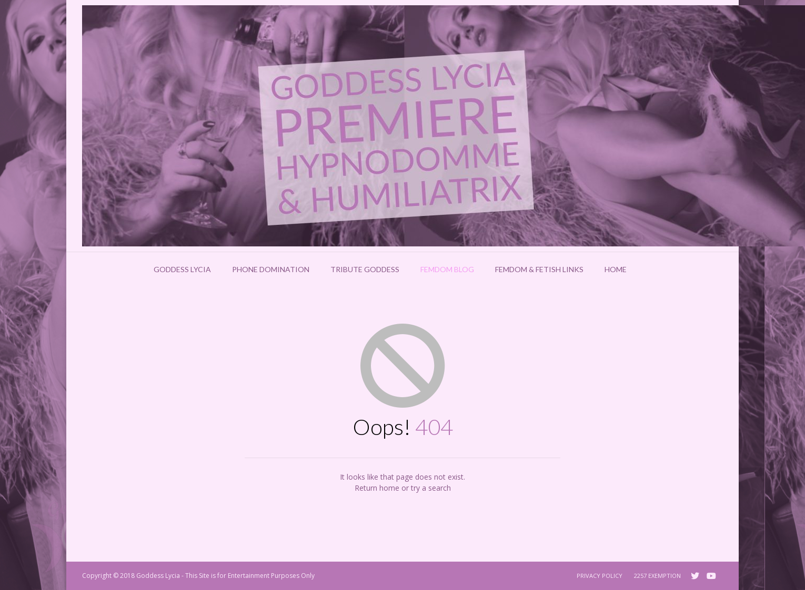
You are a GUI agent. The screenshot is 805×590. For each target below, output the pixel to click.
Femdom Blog (447, 269)
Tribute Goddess (364, 269)
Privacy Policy (599, 575)
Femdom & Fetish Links (539, 269)
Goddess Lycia (182, 269)
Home (616, 269)
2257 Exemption (657, 575)
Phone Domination (270, 269)
